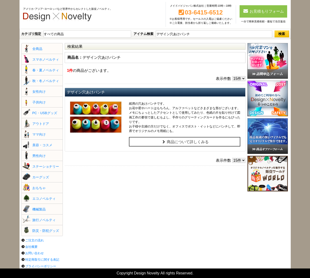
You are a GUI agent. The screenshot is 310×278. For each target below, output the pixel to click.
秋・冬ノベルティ (45, 81)
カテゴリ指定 (31, 34)
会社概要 (31, 247)
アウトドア (40, 124)
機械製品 (39, 209)
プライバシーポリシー (40, 266)
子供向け (39, 102)
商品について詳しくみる (185, 142)
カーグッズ (40, 177)
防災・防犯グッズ (45, 231)
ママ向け (39, 134)
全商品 (37, 49)
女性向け (39, 91)
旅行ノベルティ (44, 220)
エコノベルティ (44, 198)
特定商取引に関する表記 (42, 259)
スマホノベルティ (45, 59)
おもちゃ (39, 188)
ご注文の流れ (34, 240)
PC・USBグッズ (44, 113)
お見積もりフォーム (263, 11)
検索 (281, 34)
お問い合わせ (34, 253)
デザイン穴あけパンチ (86, 92)
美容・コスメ (42, 145)
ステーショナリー (45, 166)
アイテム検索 (143, 34)
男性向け (39, 156)
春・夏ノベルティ (45, 70)
